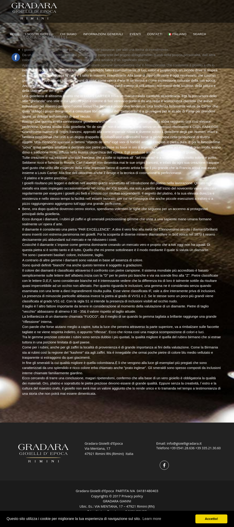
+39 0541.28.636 (182, 448)
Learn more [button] (151, 519)
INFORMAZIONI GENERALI (103, 34)
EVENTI (135, 34)
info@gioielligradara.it (184, 443)
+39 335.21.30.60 (208, 448)
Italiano (177, 34)
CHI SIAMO (68, 34)
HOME (14, 34)
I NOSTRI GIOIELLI (39, 34)
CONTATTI (154, 34)
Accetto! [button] (211, 519)
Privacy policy (132, 496)
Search (200, 34)
